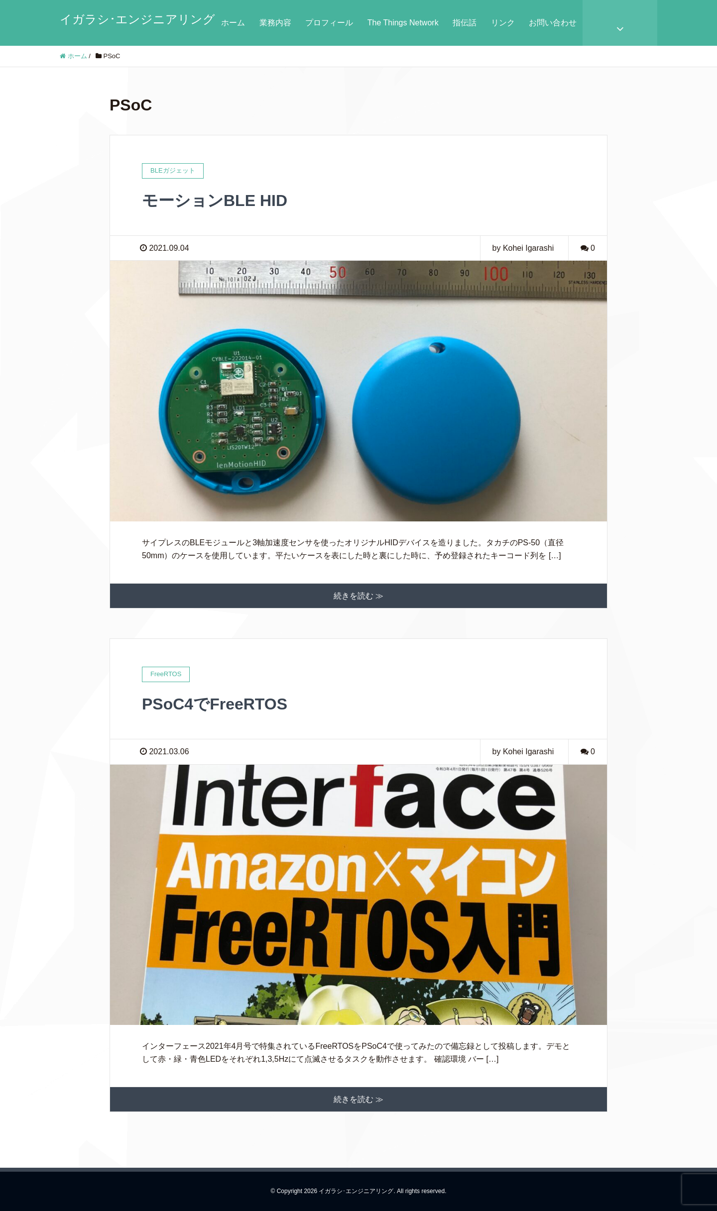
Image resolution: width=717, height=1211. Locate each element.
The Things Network (403, 22)
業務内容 (275, 22)
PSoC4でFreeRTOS (214, 704)
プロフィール (329, 22)
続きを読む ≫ (358, 596)
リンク (503, 22)
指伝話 (465, 22)
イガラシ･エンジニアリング (137, 19)
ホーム (233, 22)
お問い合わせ (553, 22)
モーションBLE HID (214, 200)
